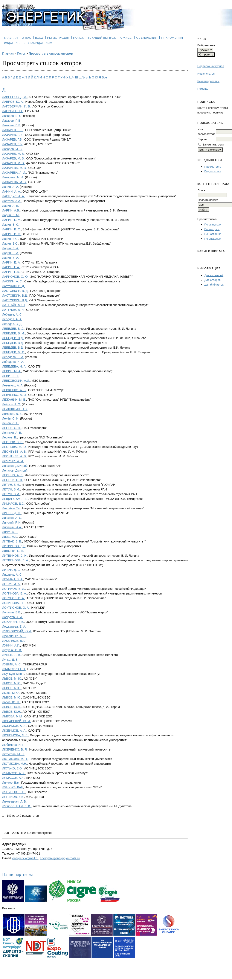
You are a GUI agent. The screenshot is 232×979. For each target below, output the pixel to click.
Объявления (146, 37)
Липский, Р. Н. (11, 522)
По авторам (211, 229)
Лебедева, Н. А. (13, 357)
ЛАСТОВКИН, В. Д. (15, 291)
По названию (212, 234)
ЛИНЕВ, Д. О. (11, 513)
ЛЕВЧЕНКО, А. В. (14, 390)
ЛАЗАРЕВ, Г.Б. (12, 139)
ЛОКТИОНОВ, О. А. (16, 607)
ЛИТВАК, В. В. (12, 541)
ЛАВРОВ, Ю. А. (13, 101)
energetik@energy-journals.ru (60, 858)
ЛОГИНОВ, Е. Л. (13, 588)
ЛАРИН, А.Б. (11, 210)
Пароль (202, 139)
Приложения (172, 37)
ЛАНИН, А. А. (11, 191)
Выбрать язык (206, 45)
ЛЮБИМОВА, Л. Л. (15, 735)
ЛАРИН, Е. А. (11, 262)
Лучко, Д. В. (10, 659)
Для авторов (212, 280)
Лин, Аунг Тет (11, 508)
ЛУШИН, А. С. (11, 664)
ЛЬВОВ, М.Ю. (11, 683)
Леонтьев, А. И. (13, 461)
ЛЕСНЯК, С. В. (12, 480)
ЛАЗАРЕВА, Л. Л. (14, 172)
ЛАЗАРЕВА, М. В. (14, 182)
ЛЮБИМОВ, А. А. (14, 726)
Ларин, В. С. (10, 224)
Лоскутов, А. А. (12, 617)
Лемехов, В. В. (12, 413)
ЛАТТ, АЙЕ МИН (13, 305)
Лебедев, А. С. (12, 314)
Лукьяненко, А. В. (14, 636)
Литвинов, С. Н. (13, 551)
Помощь (202, 88)
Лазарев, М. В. (12, 149)
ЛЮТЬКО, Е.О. (12, 768)
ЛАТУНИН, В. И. (13, 309)
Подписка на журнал (210, 66)
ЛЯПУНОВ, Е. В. (13, 792)
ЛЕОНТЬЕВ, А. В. (14, 451)
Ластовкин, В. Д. (13, 286)
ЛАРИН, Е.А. (11, 267)
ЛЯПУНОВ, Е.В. (13, 796)
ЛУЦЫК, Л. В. (11, 655)
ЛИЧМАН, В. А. (12, 579)
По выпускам (212, 224)
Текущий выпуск (102, 37)
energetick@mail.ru (25, 858)
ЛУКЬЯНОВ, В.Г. (13, 640)
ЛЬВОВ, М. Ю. (12, 678)
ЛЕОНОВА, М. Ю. (14, 447)
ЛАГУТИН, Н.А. (12, 111)
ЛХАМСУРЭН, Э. (14, 669)
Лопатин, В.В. (11, 612)
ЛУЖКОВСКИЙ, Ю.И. (17, 631)
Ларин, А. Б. (10, 205)
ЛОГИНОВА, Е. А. (14, 593)
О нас (26, 37)
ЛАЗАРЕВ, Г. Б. (12, 130)
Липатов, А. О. (12, 517)
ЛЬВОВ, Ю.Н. (11, 707)
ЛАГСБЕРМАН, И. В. (16, 106)
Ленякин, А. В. (12, 432)
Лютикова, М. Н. (13, 754)
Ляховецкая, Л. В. (14, 801)
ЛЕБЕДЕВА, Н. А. (14, 366)
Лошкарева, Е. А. (14, 626)
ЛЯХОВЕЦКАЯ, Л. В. (16, 806)
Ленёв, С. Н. (10, 418)
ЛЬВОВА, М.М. (12, 716)
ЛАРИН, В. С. (11, 229)
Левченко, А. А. (12, 385)
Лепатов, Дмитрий (14, 465)
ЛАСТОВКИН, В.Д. (15, 295)
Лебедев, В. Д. (12, 324)
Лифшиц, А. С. (12, 574)
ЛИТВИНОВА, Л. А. (15, 560)
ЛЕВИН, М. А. (11, 371)
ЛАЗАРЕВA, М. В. (14, 168)
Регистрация (58, 37)
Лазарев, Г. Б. (11, 120)
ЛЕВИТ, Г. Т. (10, 376)
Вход (39, 37)
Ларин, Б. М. (11, 215)
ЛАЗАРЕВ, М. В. (13, 153)
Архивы (126, 37)
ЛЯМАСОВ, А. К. (13, 773)
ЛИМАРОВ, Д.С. (13, 503)
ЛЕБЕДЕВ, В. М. (13, 333)
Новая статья (206, 73)
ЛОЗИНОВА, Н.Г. (14, 603)
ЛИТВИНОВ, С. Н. (14, 555)
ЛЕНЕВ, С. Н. (11, 428)
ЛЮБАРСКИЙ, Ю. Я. (16, 721)
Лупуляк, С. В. (12, 650)
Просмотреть (212, 166)
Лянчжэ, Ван (11, 782)
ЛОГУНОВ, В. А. (13, 598)
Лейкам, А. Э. (11, 404)
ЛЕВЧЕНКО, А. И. (14, 395)
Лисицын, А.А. (12, 527)
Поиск (78, 37)
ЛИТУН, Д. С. (11, 569)
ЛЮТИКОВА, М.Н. (14, 763)
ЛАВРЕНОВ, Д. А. (14, 97)
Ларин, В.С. (10, 239)
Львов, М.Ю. (10, 692)
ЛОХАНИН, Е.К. (13, 622)
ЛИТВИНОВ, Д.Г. (13, 546)
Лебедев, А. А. (12, 319)
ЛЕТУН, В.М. (11, 484)
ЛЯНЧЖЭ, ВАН (12, 787)
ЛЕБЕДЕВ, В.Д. (13, 338)
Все (104, 77)
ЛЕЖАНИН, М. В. (14, 399)
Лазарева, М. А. (13, 177)
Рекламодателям (208, 81)
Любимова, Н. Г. (13, 744)
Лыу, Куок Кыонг (13, 674)
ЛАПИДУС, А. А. (13, 196)
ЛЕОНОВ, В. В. (12, 442)
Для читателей (213, 275)
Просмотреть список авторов (51, 53)
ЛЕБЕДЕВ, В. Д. (13, 328)
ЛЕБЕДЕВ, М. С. (13, 352)
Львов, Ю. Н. (11, 702)
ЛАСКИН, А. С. (12, 281)
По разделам (212, 238)
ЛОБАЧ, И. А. (11, 584)
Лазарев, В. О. (12, 116)
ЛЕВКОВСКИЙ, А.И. (16, 380)
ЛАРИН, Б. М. (11, 220)
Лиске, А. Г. (10, 532)
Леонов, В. (9, 437)
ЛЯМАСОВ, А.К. (13, 778)
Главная (11, 37)
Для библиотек (213, 284)
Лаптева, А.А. (11, 201)
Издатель (12, 43)
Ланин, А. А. (10, 186)
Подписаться (212, 171)
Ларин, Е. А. (10, 248)
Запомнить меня (213, 144)
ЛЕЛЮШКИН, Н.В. (14, 409)
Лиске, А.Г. (9, 536)
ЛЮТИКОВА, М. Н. (15, 759)
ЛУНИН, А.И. (11, 645)
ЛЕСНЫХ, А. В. (12, 475)
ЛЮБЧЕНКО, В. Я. (14, 749)
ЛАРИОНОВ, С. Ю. (15, 276)
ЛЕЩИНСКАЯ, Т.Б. (15, 499)
